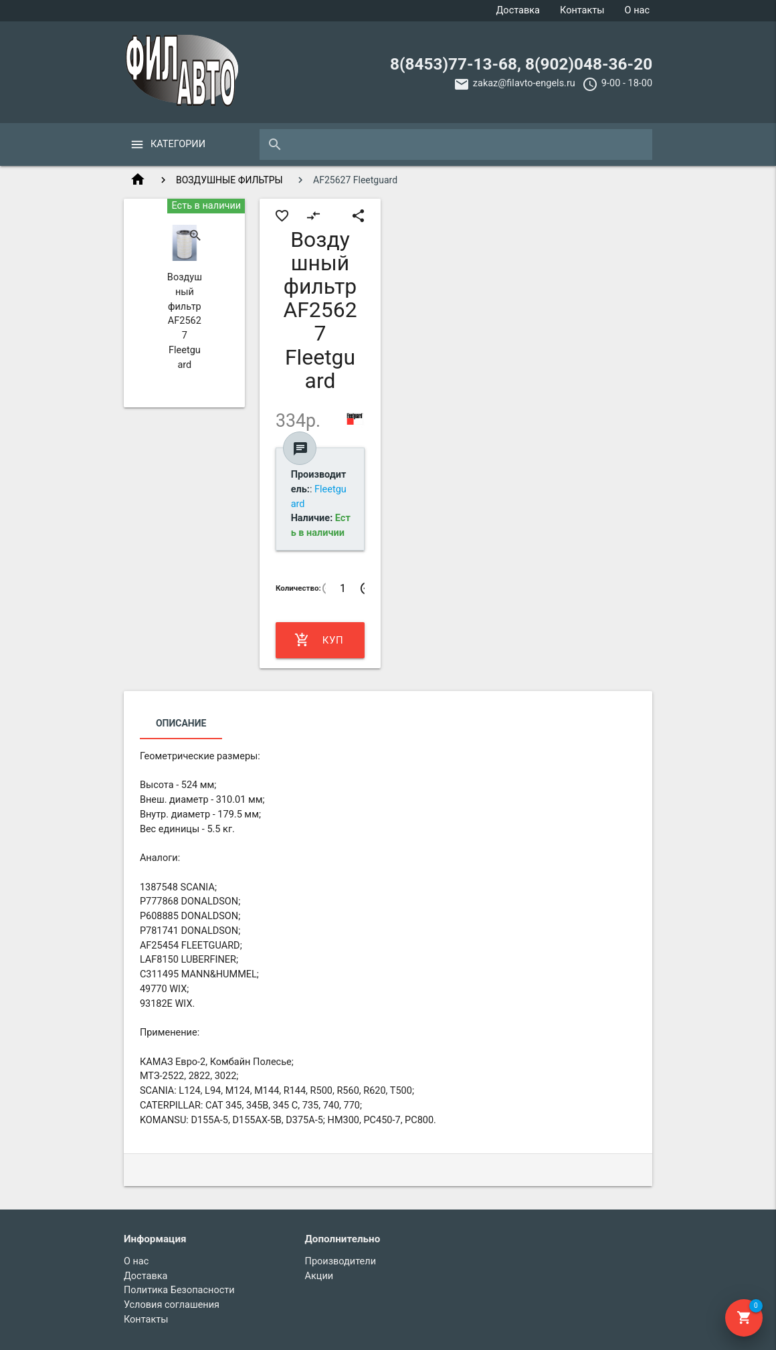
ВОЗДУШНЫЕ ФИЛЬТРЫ (229, 180)
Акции (319, 1276)
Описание (181, 723)
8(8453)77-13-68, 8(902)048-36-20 (521, 64)
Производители (341, 1261)
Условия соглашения (171, 1305)
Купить (318, 640)
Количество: (298, 588)
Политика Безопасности (179, 1290)
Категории (178, 144)
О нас (637, 10)
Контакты (582, 10)
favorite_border (282, 215)
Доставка (518, 10)
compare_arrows (313, 215)
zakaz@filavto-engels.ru (524, 83)
